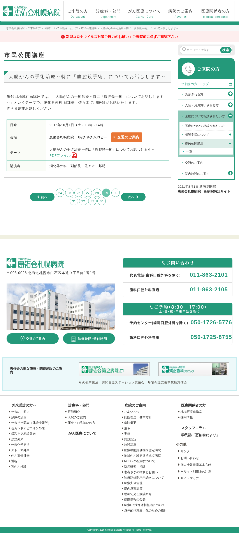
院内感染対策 (133, 488)
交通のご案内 (128, 137)
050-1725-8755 (211, 337)
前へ (44, 197)
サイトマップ (190, 478)
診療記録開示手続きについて (144, 477)
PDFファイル (60, 155)
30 (115, 193)
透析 (14, 461)
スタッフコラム (193, 428)
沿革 (127, 428)
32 (83, 201)
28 (97, 193)
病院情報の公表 (135, 499)
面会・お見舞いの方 (81, 422)
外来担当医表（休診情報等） (31, 422)
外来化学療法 (20, 444)
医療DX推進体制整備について (144, 505)
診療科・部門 (78, 405)
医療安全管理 (133, 483)
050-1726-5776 (211, 322)
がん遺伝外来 (20, 455)
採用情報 (187, 417)
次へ (131, 197)
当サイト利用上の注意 (196, 471)
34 (102, 201)
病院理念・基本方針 (138, 417)
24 (60, 193)
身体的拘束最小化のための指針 (145, 510)
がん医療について (82, 433)
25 (69, 193)
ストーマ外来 (20, 450)
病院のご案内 (135, 405)
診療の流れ (18, 417)
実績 (127, 433)
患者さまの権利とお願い (141, 472)
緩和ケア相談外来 (23, 433)
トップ (216, 84)
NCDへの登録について (139, 461)
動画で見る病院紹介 (138, 494)
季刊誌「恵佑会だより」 (200, 435)
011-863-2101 (209, 274)
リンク (185, 451)
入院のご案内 (77, 417)
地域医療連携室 (191, 412)
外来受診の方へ (24, 405)
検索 (225, 50)
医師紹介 (74, 412)
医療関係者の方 (193, 405)
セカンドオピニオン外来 (28, 428)
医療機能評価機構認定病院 (142, 450)
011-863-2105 (209, 289)
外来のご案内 (20, 412)
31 (74, 201)
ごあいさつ (131, 412)
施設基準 (130, 444)
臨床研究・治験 (135, 466)
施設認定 (130, 439)
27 (88, 193)
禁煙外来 (17, 439)
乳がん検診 (18, 466)
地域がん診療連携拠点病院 (142, 455)
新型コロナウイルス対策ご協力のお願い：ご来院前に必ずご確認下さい (122, 37)
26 (78, 193)
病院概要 (130, 422)
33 (92, 201)
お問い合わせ (190, 458)
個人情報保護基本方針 (196, 465)
